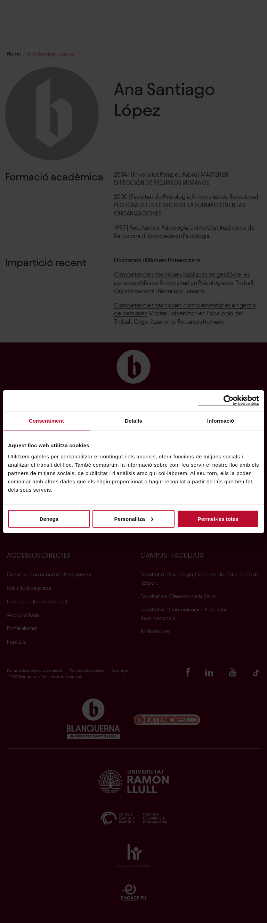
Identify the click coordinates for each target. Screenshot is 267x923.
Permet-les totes (218, 519)
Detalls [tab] (133, 421)
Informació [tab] (220, 421)
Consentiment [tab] (46, 421)
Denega (49, 519)
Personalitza (133, 519)
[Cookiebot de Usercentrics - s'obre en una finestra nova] (228, 400)
